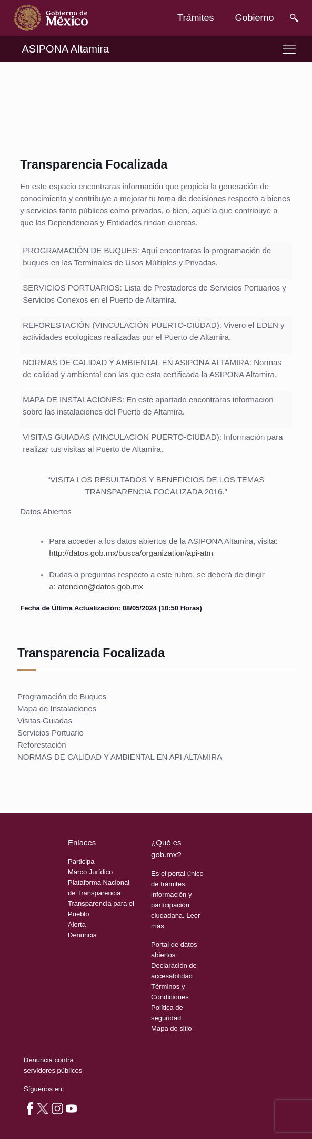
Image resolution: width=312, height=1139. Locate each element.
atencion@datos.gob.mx (100, 586)
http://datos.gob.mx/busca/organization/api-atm (131, 552)
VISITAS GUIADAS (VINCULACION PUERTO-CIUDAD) (121, 436)
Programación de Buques (61, 696)
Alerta (77, 924)
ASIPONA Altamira (65, 49)
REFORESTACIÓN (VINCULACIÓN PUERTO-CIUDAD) (121, 324)
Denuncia (82, 935)
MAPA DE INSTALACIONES (72, 399)
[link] (51, 18)
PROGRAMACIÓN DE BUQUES (80, 250)
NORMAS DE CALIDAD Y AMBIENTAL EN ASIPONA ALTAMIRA (136, 362)
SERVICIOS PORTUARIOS (71, 287)
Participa (81, 861)
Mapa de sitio (171, 1028)
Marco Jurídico (90, 872)
